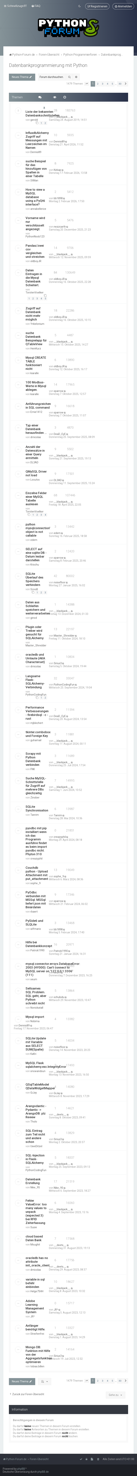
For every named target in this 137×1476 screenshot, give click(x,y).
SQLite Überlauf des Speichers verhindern (34, 579)
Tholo (33, 1121)
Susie (33, 1227)
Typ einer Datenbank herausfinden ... (36, 429)
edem (33, 539)
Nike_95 (35, 1187)
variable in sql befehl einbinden (35, 1283)
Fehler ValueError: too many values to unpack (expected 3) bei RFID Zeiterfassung (36, 1212)
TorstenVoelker (35, 292)
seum (33, 979)
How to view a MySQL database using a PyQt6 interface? (35, 197)
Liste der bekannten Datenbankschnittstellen (43, 113)
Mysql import (35, 1017)
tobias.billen (37, 1366)
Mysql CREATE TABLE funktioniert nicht (36, 363)
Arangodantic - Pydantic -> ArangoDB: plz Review (36, 1111)
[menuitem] (35, 6)
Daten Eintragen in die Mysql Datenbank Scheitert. (34, 277)
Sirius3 (58, 663)
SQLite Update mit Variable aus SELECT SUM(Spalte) (36, 1043)
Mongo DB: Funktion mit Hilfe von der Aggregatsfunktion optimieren (39, 1354)
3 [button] (102, 83)
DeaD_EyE (60, 434)
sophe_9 (35, 883)
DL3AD (34, 462)
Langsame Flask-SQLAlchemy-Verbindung (35, 681)
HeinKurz (35, 348)
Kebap (57, 169)
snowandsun (37, 1071)
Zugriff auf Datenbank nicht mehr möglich (33, 313)
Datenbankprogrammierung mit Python (48, 65)
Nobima (34, 1021)
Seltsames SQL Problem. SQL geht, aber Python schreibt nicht (36, 996)
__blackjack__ (62, 116)
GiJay (33, 1092)
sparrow (58, 390)
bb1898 (58, 198)
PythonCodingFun (36, 694)
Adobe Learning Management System (35, 1306)
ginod (33, 617)
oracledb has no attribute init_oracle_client (37, 1261)
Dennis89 (35, 152)
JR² (32, 1316)
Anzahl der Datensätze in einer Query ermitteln (35, 452)
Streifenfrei (37, 1333)
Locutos (35, 479)
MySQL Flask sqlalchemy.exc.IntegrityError (46, 1065)
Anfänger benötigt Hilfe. (35, 1327)
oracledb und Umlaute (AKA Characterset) (35, 658)
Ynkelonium (37, 323)
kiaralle (34, 373)
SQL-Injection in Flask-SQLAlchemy (35, 1159)
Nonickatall (36, 1007)
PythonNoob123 (35, 236)
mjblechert (36, 722)
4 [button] (107, 83)
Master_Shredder (36, 645)
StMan (34, 180)
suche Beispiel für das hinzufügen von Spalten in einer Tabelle (36, 168)
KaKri (33, 1053)
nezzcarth (60, 226)
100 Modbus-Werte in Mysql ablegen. (36, 386)
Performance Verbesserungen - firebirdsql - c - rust (37, 713)
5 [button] (112, 83)
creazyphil (36, 858)
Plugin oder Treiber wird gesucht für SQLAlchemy (35, 632)
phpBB (21, 1468)
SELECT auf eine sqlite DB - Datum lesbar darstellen (36, 554)
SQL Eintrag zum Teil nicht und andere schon (35, 1136)
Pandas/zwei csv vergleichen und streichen (35, 251)
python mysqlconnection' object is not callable (38, 529)
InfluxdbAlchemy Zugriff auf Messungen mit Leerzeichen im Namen (37, 140)
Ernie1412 (36, 411)
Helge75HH (36, 1291)
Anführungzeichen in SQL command (38, 405)
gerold (34, 119)
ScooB (34, 589)
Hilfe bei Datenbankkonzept (39, 944)
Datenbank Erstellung (33, 1181)
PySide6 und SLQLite (34, 922)
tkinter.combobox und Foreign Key (38, 734)
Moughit (35, 1244)
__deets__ (60, 1114)
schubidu (59, 997)
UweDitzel (36, 1146)
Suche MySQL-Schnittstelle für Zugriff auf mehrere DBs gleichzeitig (36, 785)
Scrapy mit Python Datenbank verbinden (33, 759)
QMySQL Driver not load (36, 473)
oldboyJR (35, 261)
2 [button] (97, 83)
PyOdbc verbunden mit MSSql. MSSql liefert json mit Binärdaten (36, 899)
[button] (86, 84)
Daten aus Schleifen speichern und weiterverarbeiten (38, 607)
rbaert (34, 911)
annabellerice (38, 208)
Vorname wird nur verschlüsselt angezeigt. (35, 223)
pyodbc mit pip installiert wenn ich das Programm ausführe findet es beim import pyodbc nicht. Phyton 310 (36, 841)
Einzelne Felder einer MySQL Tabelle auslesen (36, 498)
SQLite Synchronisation (37, 808)
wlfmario (35, 928)
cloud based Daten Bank (34, 1238)
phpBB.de (43, 1471)
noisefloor (59, 582)
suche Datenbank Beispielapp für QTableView (36, 338)
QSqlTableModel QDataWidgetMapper (40, 1086)
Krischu (34, 564)
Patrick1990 (37, 950)
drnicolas (35, 437)
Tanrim (34, 814)
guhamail (35, 740)
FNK (32, 769)
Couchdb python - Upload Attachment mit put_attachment (37, 873)
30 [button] (120, 83)
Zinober (34, 797)
